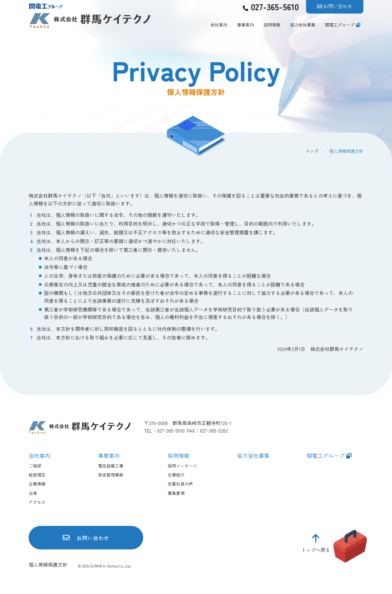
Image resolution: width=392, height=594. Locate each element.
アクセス (37, 502)
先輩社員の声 (180, 484)
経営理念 (37, 475)
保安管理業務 (110, 475)
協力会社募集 (302, 25)
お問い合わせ (337, 6)
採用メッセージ (182, 466)
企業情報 (37, 484)
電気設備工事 (110, 466)
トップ (311, 151)
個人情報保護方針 (48, 565)
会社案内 (218, 25)
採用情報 (272, 25)
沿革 (33, 493)
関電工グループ (340, 25)
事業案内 (245, 25)
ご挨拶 (35, 466)
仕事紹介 (176, 475)
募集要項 (176, 493)
